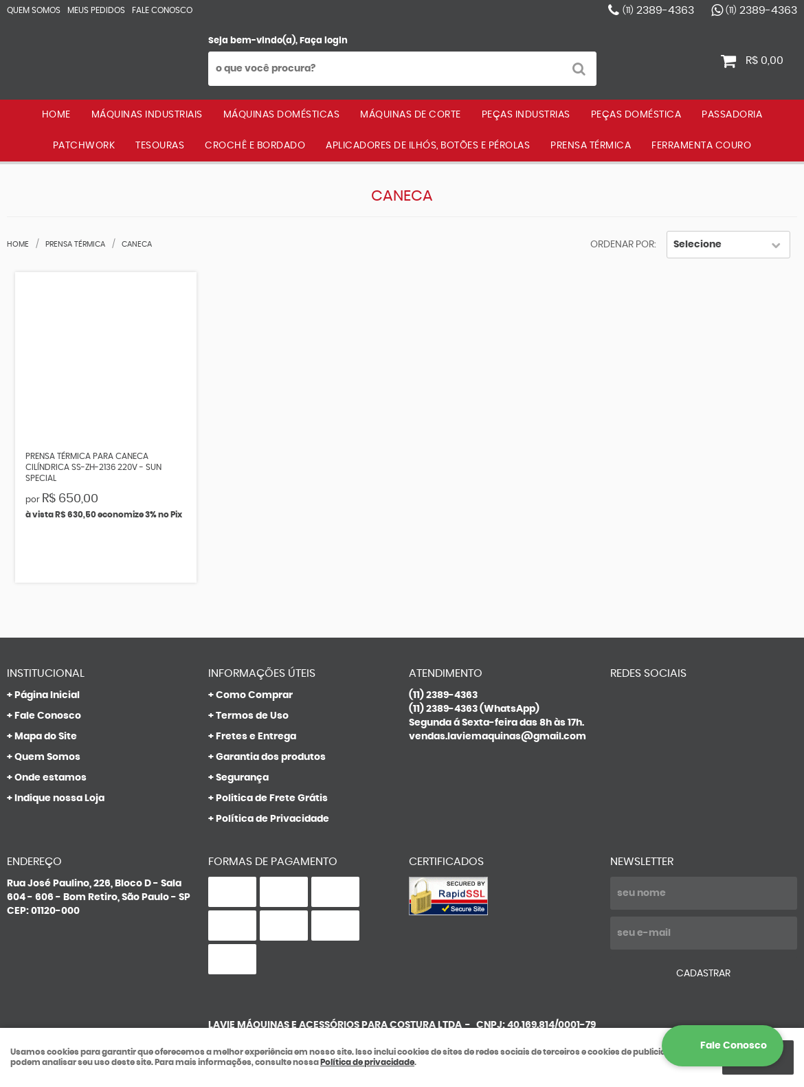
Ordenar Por (622, 244)
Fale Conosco (162, 10)
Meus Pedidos (96, 10)
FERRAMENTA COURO (701, 145)
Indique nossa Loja (59, 798)
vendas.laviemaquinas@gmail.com (497, 736)
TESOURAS (159, 145)
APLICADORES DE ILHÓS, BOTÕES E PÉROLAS (428, 145)
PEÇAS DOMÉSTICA (636, 115)
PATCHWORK (84, 145)
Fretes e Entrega (256, 736)
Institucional (46, 673)
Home (56, 115)
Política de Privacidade (272, 819)
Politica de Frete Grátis (272, 798)
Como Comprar (254, 695)
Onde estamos (50, 778)
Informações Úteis (261, 673)
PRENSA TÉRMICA (590, 145)
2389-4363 (658, 10)
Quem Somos (33, 10)
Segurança (242, 778)
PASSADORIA (732, 115)
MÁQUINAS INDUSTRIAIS (147, 115)
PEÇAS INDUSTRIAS (526, 115)
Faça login (324, 40)
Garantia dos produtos (271, 757)
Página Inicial (47, 695)
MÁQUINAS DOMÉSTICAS (281, 115)
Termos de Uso (252, 716)
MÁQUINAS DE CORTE (410, 115)
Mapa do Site (45, 736)
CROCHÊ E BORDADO (255, 145)
